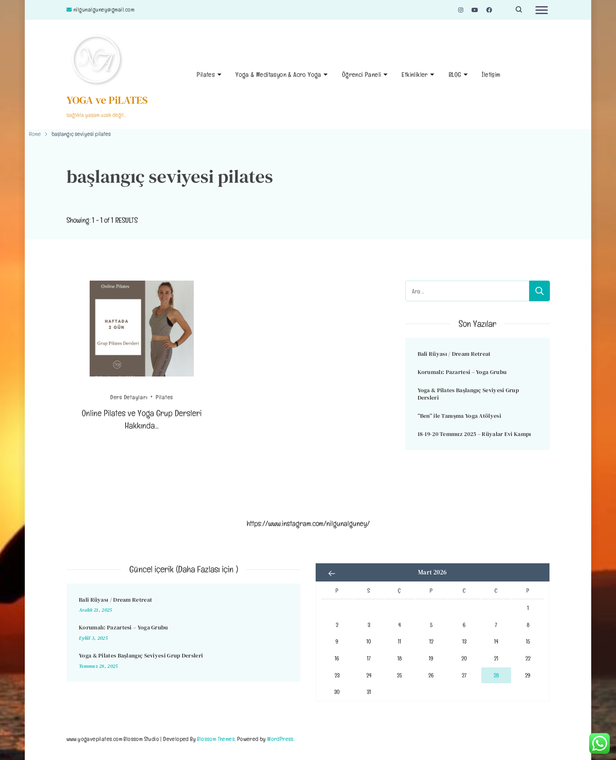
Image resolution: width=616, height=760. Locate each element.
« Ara (332, 573)
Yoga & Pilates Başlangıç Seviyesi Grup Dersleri (468, 394)
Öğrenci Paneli (361, 74)
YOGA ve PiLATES (107, 100)
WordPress (280, 739)
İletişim (491, 74)
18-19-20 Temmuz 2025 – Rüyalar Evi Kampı (474, 434)
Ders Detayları (129, 397)
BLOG (455, 74)
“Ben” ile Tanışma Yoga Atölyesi (459, 416)
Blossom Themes (216, 739)
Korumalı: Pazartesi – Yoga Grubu (462, 372)
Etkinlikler (415, 74)
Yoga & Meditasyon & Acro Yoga (278, 74)
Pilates (206, 74)
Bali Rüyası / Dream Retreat (454, 354)
